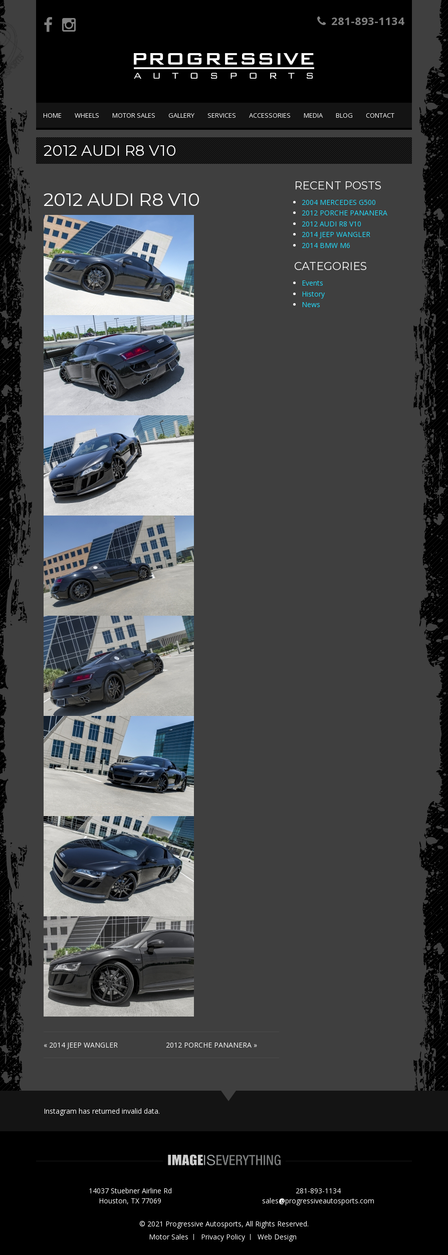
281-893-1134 (360, 20)
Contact (380, 115)
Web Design (277, 1236)
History (313, 294)
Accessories (270, 115)
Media (313, 115)
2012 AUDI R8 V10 (331, 223)
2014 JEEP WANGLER (83, 1045)
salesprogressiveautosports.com (318, 1200)
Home (52, 115)
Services (221, 115)
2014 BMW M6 (326, 245)
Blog (344, 115)
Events (312, 283)
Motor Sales (133, 115)
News (311, 304)
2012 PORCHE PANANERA (209, 1045)
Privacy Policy (223, 1236)
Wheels (87, 115)
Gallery (181, 115)
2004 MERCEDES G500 (339, 202)
